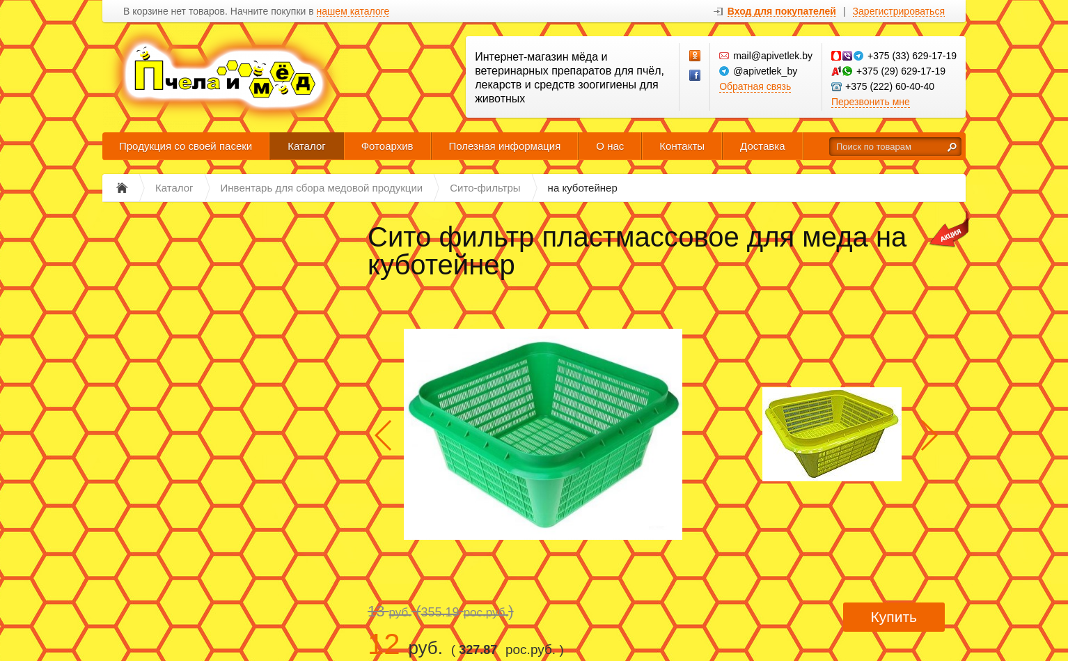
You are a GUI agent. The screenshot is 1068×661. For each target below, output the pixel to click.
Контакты (682, 146)
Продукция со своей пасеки (185, 146)
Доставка (762, 146)
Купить (894, 617)
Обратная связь (755, 86)
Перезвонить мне (870, 101)
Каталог (307, 146)
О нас (610, 146)
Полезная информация (505, 146)
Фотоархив (387, 146)
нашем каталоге (353, 11)
